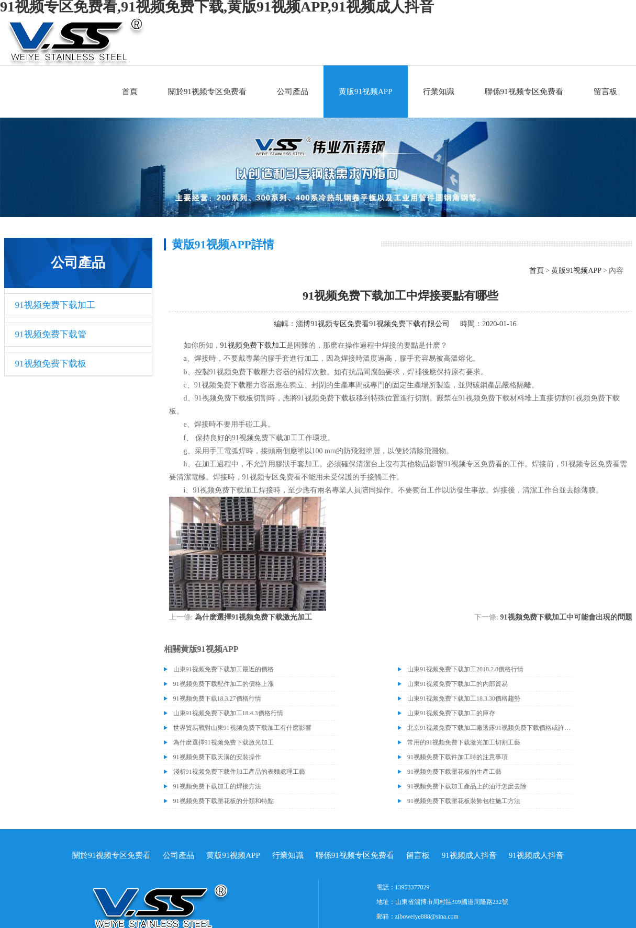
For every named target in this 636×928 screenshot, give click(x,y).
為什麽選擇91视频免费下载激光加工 (253, 617)
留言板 (605, 91)
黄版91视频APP (366, 91)
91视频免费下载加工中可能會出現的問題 (566, 617)
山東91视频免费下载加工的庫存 (451, 713)
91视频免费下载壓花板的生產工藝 (454, 771)
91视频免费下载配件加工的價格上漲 (223, 684)
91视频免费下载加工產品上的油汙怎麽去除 (467, 786)
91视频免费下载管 (50, 334)
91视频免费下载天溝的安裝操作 (217, 757)
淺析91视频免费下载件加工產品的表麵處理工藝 (239, 771)
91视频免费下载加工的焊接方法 (217, 786)
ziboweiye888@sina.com (427, 916)
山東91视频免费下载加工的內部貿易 (457, 684)
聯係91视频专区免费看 (524, 91)
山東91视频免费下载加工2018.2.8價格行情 (465, 669)
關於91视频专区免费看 (207, 91)
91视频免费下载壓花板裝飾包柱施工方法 (463, 801)
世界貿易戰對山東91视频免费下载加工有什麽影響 (242, 727)
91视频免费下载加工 (55, 305)
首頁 (130, 91)
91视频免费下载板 (50, 364)
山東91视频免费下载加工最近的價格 (223, 669)
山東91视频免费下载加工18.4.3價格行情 (228, 713)
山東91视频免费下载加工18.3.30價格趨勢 (463, 698)
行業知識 (438, 91)
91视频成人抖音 (469, 855)
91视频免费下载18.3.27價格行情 (217, 698)
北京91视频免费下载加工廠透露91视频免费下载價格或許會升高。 (489, 727)
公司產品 (292, 91)
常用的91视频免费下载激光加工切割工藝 (463, 742)
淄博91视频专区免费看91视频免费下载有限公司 (373, 324)
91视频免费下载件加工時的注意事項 (457, 757)
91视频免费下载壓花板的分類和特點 (223, 801)
